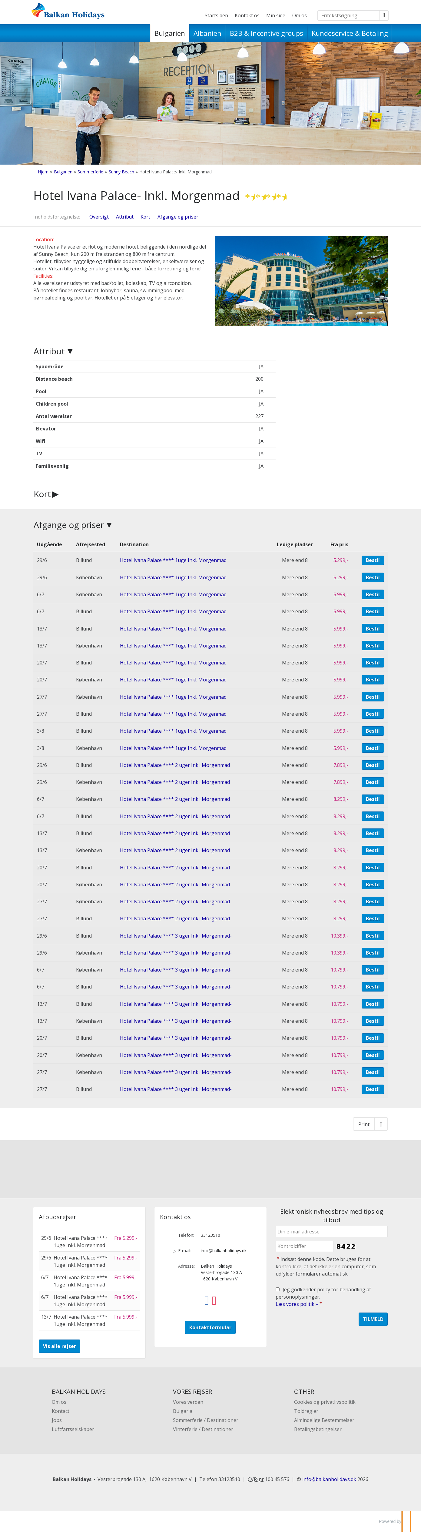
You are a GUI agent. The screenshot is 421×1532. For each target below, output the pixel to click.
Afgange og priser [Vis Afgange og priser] (177, 216)
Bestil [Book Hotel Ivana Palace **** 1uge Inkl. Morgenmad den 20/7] (373, 662)
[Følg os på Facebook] (206, 1296)
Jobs (57, 1420)
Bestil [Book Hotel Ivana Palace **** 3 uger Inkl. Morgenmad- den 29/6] (373, 935)
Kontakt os (247, 15)
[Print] (370, 1124)
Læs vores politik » (297, 1304)
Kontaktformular (210, 1327)
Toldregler (306, 1411)
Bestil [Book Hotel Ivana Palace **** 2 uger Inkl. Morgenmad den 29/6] (373, 765)
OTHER (304, 1391)
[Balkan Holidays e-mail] (329, 1479)
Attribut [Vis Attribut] (125, 216)
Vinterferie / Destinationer (203, 1429)
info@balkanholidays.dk (224, 1250)
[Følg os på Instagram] (214, 1296)
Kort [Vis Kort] (145, 216)
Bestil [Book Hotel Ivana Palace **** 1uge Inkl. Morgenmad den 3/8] (373, 731)
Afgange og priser (69, 524)
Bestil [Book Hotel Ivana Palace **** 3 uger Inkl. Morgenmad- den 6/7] (373, 969)
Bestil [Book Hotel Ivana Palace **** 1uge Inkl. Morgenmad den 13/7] (373, 628)
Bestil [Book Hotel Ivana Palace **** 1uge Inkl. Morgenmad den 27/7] (373, 697)
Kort (42, 494)
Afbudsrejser (57, 1217)
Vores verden (188, 1402)
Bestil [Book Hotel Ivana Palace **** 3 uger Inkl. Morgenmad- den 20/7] (373, 1038)
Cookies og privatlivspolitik (325, 1402)
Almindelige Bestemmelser (324, 1420)
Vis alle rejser (59, 1346)
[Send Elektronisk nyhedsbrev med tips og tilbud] (373, 1319)
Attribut (49, 351)
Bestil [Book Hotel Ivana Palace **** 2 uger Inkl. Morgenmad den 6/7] (373, 799)
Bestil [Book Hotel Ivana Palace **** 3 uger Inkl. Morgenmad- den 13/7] (373, 1004)
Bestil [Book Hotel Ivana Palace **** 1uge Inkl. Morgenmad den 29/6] (373, 560)
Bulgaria (182, 1411)
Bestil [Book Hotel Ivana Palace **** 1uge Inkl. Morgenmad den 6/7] (373, 594)
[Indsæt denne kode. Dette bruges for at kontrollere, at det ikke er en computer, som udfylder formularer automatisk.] (305, 1246)
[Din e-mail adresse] (332, 1231)
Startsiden (216, 15)
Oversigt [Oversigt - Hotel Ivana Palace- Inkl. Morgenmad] (99, 216)
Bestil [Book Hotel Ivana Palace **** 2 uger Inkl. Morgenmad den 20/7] (373, 867)
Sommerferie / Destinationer (205, 1420)
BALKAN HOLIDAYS (79, 1391)
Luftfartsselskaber (73, 1429)
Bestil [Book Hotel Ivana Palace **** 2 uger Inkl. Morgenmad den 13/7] (373, 833)
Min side (275, 15)
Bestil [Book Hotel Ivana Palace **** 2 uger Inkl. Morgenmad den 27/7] (373, 901)
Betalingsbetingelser (318, 1429)
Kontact (60, 1411)
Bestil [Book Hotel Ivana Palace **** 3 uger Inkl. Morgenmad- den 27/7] (373, 1072)
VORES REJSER (192, 1391)
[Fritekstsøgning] (348, 15)
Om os (299, 15)
